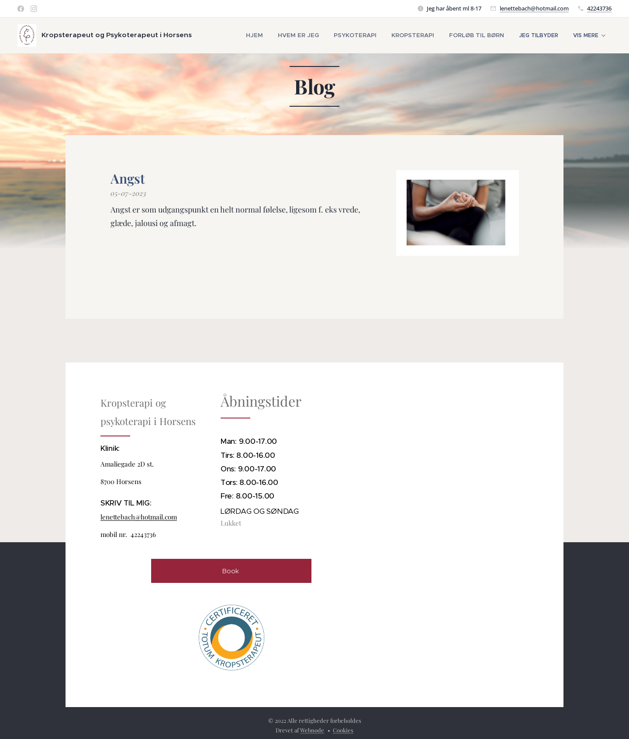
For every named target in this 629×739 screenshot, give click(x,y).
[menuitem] (274, 35)
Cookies (343, 730)
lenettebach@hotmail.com (534, 8)
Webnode (312, 730)
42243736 (599, 8)
